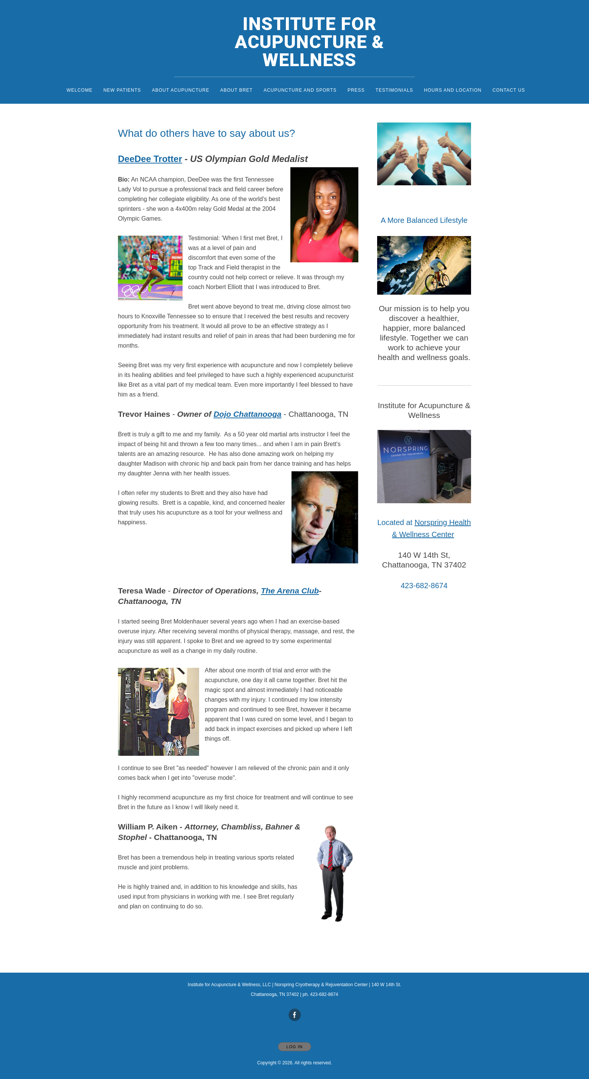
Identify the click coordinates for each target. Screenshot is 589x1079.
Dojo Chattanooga (247, 414)
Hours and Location (453, 90)
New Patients (122, 90)
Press (356, 90)
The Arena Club (290, 590)
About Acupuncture (180, 90)
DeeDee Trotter (150, 159)
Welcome (79, 90)
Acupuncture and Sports (300, 90)
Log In (294, 1046)
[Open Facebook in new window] (295, 1015)
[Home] (302, 42)
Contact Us (508, 90)
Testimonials (394, 90)
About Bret (236, 90)
